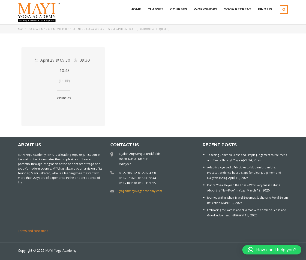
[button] (271, 249)
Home (135, 9)
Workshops (205, 9)
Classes (155, 9)
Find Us (265, 9)
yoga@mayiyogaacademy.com (140, 191)
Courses (178, 9)
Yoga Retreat (238, 9)
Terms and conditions (33, 231)
